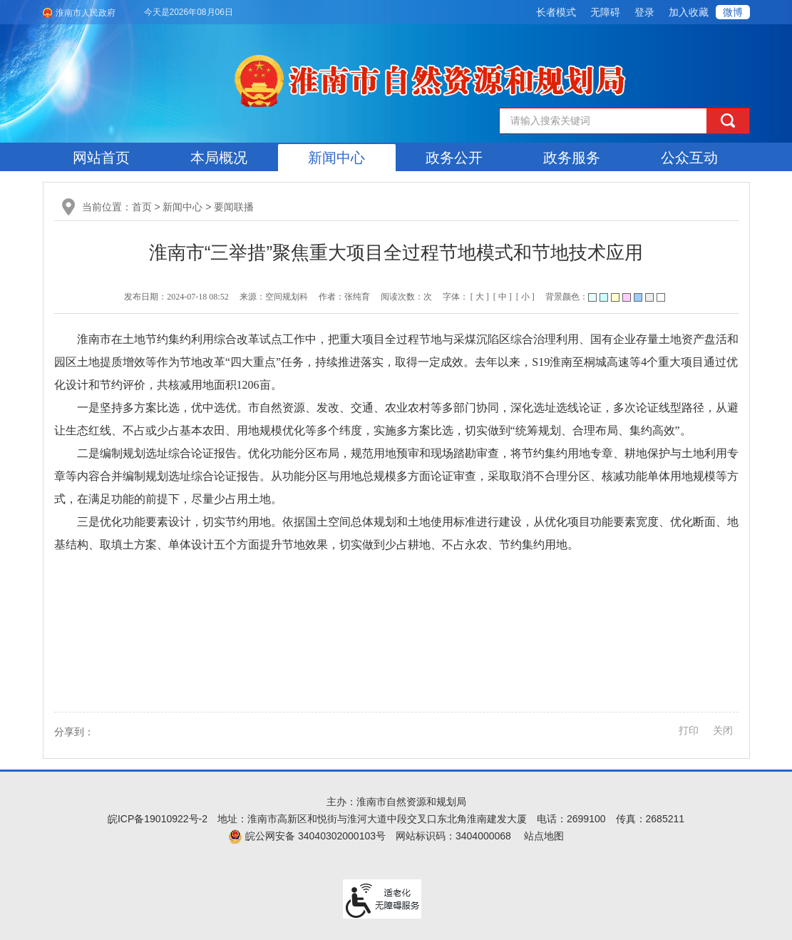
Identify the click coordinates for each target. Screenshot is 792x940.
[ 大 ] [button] (479, 297)
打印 (689, 730)
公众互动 (689, 157)
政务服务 (571, 157)
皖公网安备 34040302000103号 (307, 836)
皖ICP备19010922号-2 (157, 818)
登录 (644, 12)
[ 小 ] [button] (525, 297)
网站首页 (101, 157)
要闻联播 (234, 207)
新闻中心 (336, 157)
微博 (733, 12)
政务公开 (454, 157)
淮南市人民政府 (85, 13)
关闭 (723, 730)
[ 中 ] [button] (502, 297)
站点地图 (544, 836)
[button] (556, 12)
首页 (142, 207)
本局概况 (218, 157)
